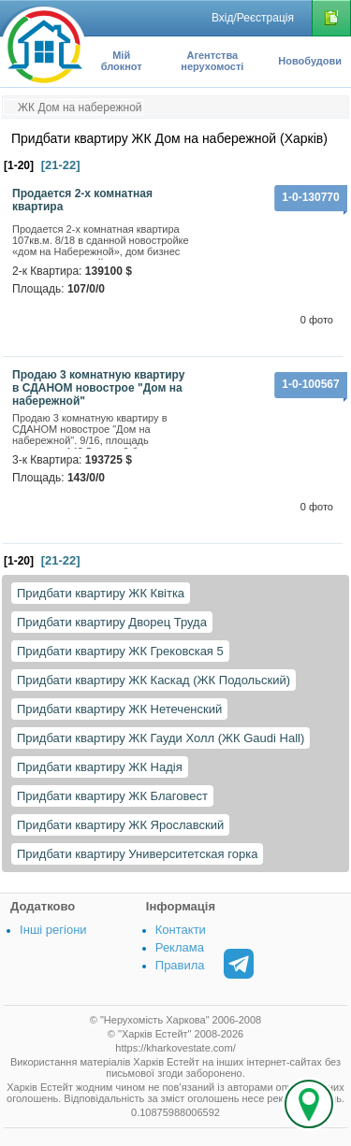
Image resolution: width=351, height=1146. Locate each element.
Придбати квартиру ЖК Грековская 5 (120, 651)
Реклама (179, 947)
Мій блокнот (121, 61)
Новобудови (310, 60)
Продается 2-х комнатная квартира (82, 200)
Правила (180, 965)
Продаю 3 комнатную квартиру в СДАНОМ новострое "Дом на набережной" (98, 388)
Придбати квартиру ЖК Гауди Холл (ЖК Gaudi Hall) (160, 738)
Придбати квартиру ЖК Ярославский (120, 825)
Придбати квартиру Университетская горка (137, 854)
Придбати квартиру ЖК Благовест (112, 796)
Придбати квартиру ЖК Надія (100, 767)
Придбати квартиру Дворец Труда (112, 622)
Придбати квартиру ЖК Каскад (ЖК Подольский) (153, 680)
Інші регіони (53, 930)
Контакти (180, 930)
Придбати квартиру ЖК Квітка (100, 593)
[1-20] (19, 165)
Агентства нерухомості (212, 61)
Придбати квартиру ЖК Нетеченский (119, 709)
